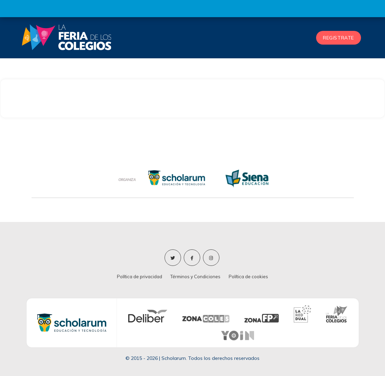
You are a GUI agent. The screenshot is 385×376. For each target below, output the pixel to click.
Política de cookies (248, 276)
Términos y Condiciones (195, 276)
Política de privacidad (139, 276)
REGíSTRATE (338, 38)
